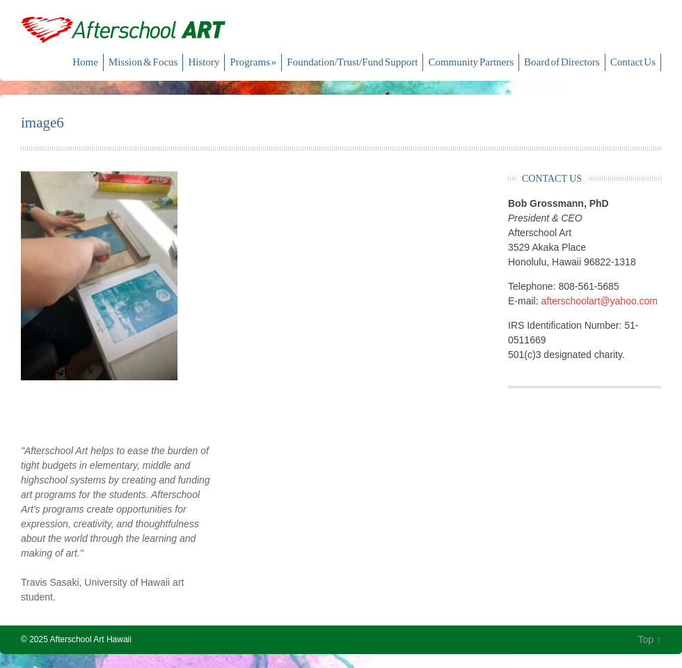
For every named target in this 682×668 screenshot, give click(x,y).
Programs (253, 62)
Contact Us (633, 62)
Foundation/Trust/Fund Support (352, 62)
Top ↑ (649, 639)
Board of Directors (562, 62)
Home (85, 62)
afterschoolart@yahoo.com (599, 300)
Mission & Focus (143, 62)
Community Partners (471, 62)
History (203, 62)
